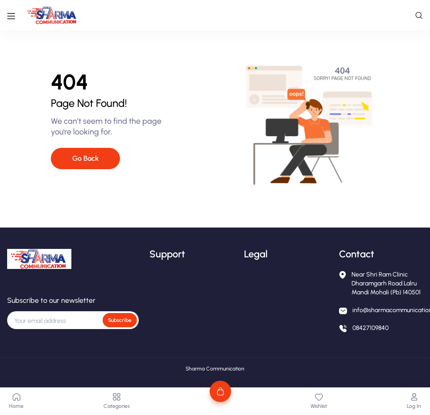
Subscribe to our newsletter (51, 300)
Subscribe (120, 320)
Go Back (85, 158)
